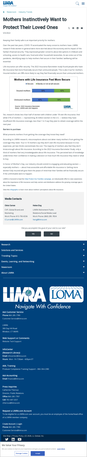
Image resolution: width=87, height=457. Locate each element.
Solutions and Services (12, 250)
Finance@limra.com (16, 379)
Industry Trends (25, 12)
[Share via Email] (82, 28)
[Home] (3, 12)
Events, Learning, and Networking (17, 261)
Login (19, 424)
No (51, 234)
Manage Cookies (22, 454)
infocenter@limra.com (17, 356)
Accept (37, 454)
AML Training (8, 365)
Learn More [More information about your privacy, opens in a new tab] (61, 449)
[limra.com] (10, 3)
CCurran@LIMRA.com (14, 219)
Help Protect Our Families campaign (38, 179)
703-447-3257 (12, 400)
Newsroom (11, 12)
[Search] (77, 3)
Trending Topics (9, 255)
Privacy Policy (18, 436)
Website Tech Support (11, 341)
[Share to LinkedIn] (77, 28)
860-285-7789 (14, 315)
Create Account (8, 424)
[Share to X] (69, 28)
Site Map (6, 436)
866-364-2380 (43, 369)
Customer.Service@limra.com (14, 318)
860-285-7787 (14, 396)
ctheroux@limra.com (11, 403)
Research (5, 244)
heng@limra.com (40, 219)
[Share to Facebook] (73, 28)
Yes (33, 234)
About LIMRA (7, 272)
